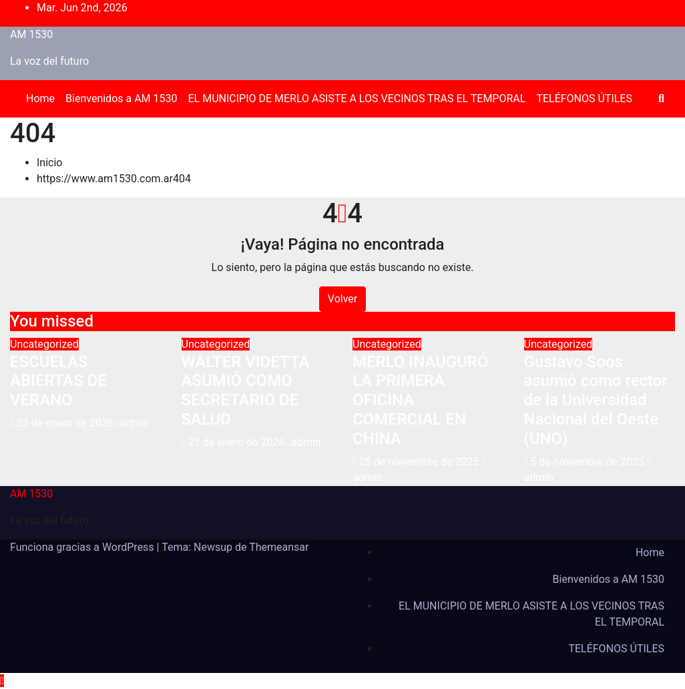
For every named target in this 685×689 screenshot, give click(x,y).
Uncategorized (44, 344)
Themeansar (278, 547)
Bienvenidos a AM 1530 (121, 98)
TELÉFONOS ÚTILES (584, 98)
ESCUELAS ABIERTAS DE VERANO (58, 381)
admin (133, 423)
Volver (342, 298)
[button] (661, 98)
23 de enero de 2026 (66, 423)
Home (40, 98)
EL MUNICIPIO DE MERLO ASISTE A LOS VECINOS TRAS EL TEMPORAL (357, 98)
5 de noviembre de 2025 (588, 461)
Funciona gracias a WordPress (83, 547)
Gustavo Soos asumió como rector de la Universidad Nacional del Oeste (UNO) (596, 400)
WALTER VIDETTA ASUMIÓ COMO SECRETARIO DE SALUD (246, 391)
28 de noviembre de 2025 (420, 461)
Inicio (49, 162)
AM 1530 (31, 34)
